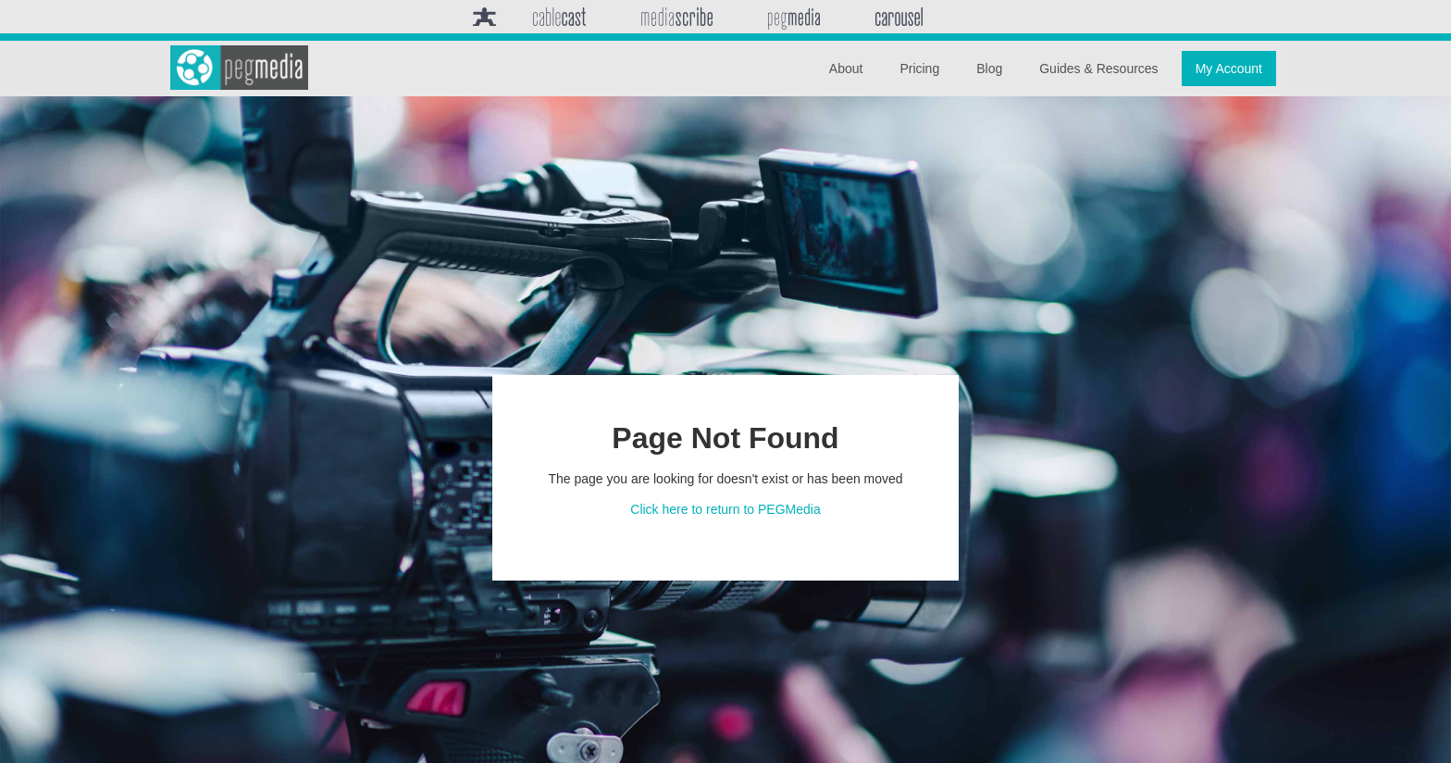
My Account (1229, 68)
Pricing (919, 68)
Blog (989, 68)
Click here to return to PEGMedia (725, 509)
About (846, 68)
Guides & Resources (1098, 68)
